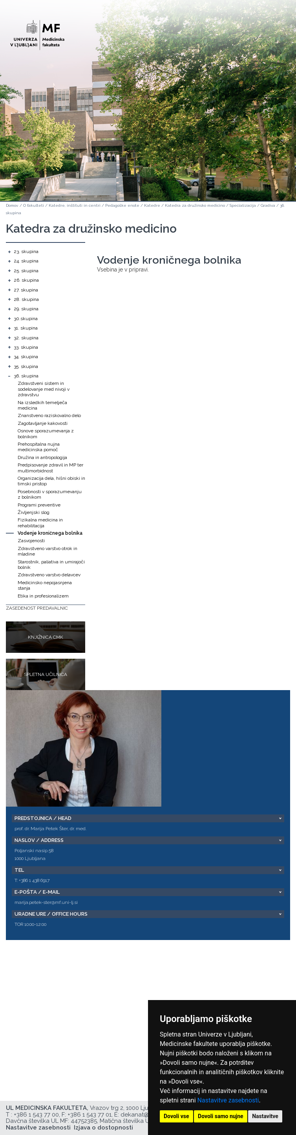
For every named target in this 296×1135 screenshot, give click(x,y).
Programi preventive (39, 505)
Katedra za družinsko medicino (195, 205)
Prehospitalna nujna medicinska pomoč (39, 446)
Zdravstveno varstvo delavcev (49, 575)
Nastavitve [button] (265, 1116)
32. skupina (26, 338)
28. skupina (26, 299)
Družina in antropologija (42, 457)
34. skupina (26, 356)
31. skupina (26, 328)
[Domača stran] (37, 32)
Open (273, 38)
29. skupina (26, 309)
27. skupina (26, 290)
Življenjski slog (33, 512)
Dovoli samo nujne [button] (220, 1116)
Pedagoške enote (122, 205)
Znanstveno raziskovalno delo (49, 415)
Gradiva (268, 205)
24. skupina (26, 261)
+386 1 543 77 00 (36, 1114)
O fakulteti (33, 205)
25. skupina (26, 270)
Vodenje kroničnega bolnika (50, 533)
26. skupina (26, 280)
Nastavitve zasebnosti (228, 1100)
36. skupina (26, 376)
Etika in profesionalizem (43, 596)
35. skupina (26, 366)
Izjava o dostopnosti (103, 1127)
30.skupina (26, 318)
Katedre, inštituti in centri (74, 205)
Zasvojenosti (31, 540)
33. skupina (26, 347)
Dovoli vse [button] (176, 1116)
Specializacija (243, 205)
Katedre (152, 205)
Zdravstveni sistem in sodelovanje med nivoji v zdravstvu (43, 389)
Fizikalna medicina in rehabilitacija (40, 522)
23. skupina (26, 251)
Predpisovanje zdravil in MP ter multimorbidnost (50, 467)
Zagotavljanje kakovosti (43, 423)
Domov (12, 205)
